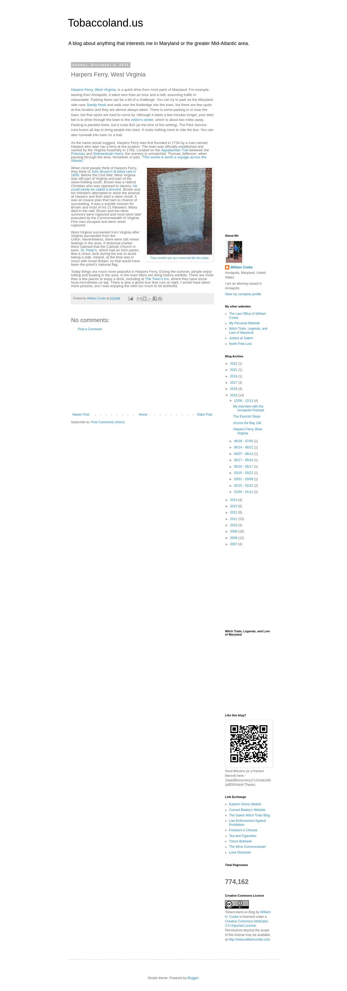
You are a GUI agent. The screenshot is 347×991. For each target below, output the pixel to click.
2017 (234, 382)
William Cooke (241, 267)
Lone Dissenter (240, 852)
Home (143, 414)
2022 (234, 363)
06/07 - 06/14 (244, 454)
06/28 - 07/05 (244, 441)
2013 (234, 506)
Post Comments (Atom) (108, 422)
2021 (234, 370)
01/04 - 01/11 (244, 492)
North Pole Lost (240, 344)
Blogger (192, 978)
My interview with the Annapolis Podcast (248, 408)
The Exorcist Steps (247, 416)
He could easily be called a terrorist (104, 187)
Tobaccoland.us (105, 23)
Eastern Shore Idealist (245, 804)
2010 (234, 525)
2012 (234, 512)
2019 (234, 376)
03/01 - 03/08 (244, 479)
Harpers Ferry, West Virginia (93, 90)
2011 (234, 519)
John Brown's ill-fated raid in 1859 (103, 173)
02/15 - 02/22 (244, 486)
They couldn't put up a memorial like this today (179, 257)
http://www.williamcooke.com (249, 939)
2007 (234, 544)
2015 (234, 395)
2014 (234, 500)
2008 (234, 538)
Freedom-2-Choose (243, 830)
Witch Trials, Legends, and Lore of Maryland (248, 330)
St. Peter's (89, 250)
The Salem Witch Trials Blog (249, 815)
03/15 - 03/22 (244, 473)
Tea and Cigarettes (242, 836)
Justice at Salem (241, 338)
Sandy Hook (96, 105)
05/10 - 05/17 (244, 467)
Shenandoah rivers (108, 154)
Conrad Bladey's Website (247, 810)
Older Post (204, 414)
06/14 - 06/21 (244, 447)
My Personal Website (244, 323)
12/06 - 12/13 (244, 401)
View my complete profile (243, 294)
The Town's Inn (157, 279)
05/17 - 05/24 (244, 460)
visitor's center (142, 120)
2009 (234, 531)
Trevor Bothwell (240, 841)
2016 (234, 389)
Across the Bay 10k (247, 423)
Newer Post (80, 414)
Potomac (78, 154)
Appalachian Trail (174, 150)
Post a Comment (90, 329)
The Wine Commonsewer (247, 847)
